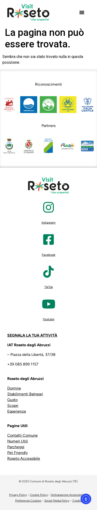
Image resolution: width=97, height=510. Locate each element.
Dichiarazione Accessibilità (68, 495)
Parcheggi (15, 447)
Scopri (12, 405)
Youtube (48, 319)
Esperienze (16, 411)
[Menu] (81, 12)
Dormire (14, 388)
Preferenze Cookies (28, 500)
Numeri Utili (17, 441)
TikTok (48, 287)
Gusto (12, 399)
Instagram (48, 222)
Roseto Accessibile (23, 458)
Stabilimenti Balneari (25, 394)
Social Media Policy (56, 500)
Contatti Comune (22, 435)
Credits (77, 500)
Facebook (48, 255)
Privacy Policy (18, 495)
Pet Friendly (17, 452)
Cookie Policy (39, 495)
